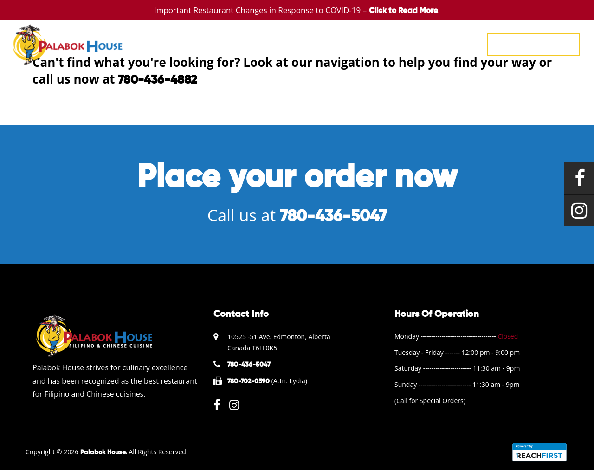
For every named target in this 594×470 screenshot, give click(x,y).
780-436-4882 (157, 80)
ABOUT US (397, 43)
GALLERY (350, 43)
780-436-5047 (533, 44)
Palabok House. (103, 452)
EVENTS (308, 43)
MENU (271, 43)
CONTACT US (452, 43)
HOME (236, 43)
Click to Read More (403, 11)
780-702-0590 (248, 381)
